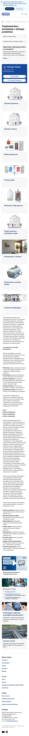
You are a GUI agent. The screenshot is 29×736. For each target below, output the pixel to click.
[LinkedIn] (7, 732)
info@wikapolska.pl (8, 71)
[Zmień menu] (25, 14)
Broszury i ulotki (9, 589)
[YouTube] (3, 732)
